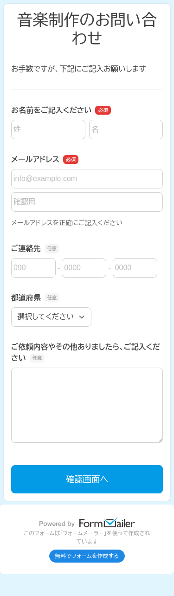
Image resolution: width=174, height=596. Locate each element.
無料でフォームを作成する (87, 556)
